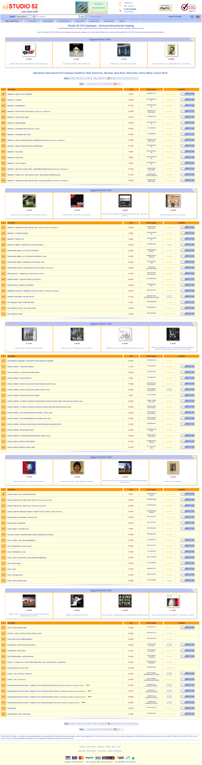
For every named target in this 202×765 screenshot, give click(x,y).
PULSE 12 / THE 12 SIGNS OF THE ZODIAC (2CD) (24, 633)
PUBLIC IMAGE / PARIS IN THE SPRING (21, 441)
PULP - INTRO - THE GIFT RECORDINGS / (21, 540)
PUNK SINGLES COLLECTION (17, 668)
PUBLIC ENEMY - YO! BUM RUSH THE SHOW (23, 372)
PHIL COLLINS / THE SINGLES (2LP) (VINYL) (77, 348)
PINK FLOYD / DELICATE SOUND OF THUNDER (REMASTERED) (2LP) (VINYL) (125, 481)
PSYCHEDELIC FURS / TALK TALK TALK (21, 308)
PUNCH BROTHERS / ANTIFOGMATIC (20, 656)
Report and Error (91, 751)
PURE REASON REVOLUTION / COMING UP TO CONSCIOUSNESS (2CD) (32, 685)
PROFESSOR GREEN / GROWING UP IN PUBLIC (24, 262)
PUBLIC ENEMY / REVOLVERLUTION (20, 430)
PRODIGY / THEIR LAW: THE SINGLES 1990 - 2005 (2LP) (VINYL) (29, 180)
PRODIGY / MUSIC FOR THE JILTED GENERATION (25, 146)
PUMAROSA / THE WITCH (16, 650)
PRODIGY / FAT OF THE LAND (17, 117)
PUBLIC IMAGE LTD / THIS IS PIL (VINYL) (22, 500)
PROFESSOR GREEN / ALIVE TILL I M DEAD (22, 250)
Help (125, 6)
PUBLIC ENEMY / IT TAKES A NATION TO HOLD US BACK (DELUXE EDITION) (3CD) (37, 407)
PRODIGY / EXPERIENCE (16, 105)
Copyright (67, 762)
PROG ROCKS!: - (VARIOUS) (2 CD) (19, 273)
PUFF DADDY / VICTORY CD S (18, 529)
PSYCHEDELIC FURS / (15, 314)
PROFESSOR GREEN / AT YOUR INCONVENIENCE (24, 256)
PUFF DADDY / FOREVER (16, 523)
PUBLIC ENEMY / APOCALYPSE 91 (19, 378)
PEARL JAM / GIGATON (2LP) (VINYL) (124, 64)
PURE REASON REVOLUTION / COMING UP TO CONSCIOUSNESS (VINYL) (33, 691)
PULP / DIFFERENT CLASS (16, 552)
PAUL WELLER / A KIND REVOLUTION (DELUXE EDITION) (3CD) (125, 615)
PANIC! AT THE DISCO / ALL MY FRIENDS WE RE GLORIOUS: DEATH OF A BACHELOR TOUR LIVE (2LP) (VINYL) (173, 348)
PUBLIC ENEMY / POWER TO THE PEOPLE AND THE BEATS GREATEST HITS (34, 424)
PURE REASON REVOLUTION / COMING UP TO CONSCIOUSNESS (30, 702)
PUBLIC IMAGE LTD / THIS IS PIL (19, 506)
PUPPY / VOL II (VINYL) (173, 481)
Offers (122, 21)
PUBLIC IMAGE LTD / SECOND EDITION (21, 494)
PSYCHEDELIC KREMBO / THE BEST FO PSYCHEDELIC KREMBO (30, 361)
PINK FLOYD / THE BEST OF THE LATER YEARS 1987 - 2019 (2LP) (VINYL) (125, 215)
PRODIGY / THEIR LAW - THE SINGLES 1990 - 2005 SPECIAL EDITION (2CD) (33, 175)
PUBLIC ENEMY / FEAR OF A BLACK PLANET (23, 395)
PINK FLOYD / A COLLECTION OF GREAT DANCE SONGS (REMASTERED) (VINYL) (29, 615)
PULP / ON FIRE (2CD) (15, 575)
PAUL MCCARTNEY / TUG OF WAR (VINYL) (29, 481)
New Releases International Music (98, 6)
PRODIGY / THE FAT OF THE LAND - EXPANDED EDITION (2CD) (29, 169)
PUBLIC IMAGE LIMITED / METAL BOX (21, 447)
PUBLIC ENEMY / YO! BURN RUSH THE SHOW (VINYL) (26, 436)
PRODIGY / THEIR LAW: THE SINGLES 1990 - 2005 (24, 227)
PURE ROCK (11, 708)
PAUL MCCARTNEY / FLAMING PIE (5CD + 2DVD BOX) (171, 64)
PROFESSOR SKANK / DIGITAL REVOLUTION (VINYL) (26, 268)
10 (109, 84)
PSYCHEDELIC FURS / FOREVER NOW (21, 302)
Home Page (82, 751)
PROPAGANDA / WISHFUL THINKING (20, 285)
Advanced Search (96, 16)
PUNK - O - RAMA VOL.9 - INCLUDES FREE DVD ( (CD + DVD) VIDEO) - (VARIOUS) (36, 662)
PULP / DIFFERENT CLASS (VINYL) (19, 546)
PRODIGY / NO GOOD (14, 152)
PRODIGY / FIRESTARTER (16, 123)
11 (112, 84)
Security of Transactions (114, 751)
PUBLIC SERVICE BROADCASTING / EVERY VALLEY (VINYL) (29, 511)
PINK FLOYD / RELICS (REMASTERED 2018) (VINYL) (125, 348)
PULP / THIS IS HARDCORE (16, 581)
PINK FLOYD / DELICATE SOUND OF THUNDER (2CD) (29, 64)
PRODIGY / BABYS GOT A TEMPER (19, 94)
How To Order (91, 746)
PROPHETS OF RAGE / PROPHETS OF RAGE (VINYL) (25, 291)
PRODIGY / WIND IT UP (15, 239)
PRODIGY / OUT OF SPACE (16, 163)
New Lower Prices (12, 21)
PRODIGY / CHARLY (14, 100)
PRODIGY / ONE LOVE (15, 157)
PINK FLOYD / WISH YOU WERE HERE (29, 348)
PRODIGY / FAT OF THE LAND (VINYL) (21, 111)
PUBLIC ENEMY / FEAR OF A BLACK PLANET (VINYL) (26, 389)
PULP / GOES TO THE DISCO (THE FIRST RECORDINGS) (26, 557)
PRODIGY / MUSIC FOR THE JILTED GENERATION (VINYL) (28, 140)
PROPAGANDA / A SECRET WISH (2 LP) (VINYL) (24, 279)
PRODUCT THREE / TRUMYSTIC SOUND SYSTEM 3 (25, 245)
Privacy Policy (102, 751)
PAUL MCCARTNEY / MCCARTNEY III (76, 64)
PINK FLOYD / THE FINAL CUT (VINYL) (77, 215)
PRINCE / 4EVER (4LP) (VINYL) (77, 615)
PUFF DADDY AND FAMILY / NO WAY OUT (22, 517)
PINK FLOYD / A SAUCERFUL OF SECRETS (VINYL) (29, 215)
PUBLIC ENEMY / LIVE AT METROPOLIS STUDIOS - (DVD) (27, 412)
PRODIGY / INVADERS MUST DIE (19, 134)
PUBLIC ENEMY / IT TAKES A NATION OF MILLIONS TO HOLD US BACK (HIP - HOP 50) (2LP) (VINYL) (43, 401)
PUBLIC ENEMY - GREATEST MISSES (20, 366)
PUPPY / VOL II (12, 679)
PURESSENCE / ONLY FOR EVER (18, 714)
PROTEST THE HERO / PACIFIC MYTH (20, 296)
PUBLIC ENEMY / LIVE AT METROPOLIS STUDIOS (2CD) (27, 418)
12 (115, 84)
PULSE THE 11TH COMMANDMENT (19, 639)
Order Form (100, 746)
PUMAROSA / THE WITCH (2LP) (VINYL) (21, 645)
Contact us (131, 6)
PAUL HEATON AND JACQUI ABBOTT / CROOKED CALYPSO (173, 615)
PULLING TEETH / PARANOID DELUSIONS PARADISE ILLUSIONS (30, 534)
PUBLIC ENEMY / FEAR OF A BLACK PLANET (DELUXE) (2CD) (29, 384)
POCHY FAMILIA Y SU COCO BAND (172, 215)
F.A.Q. (118, 746)
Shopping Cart (128, 3)
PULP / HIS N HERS (14, 563)
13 (118, 84)
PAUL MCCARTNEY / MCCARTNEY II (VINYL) (77, 481)
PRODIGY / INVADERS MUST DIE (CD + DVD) (23, 129)
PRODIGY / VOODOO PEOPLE (17, 233)
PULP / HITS (11, 569)
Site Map (108, 746)
